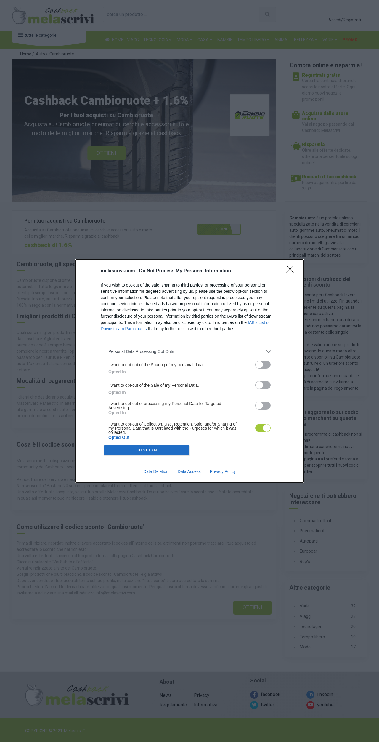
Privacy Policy (223, 471)
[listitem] (189, 351)
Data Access (189, 471)
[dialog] (189, 371)
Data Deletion (155, 471)
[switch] (263, 365)
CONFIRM (147, 450)
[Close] (292, 271)
